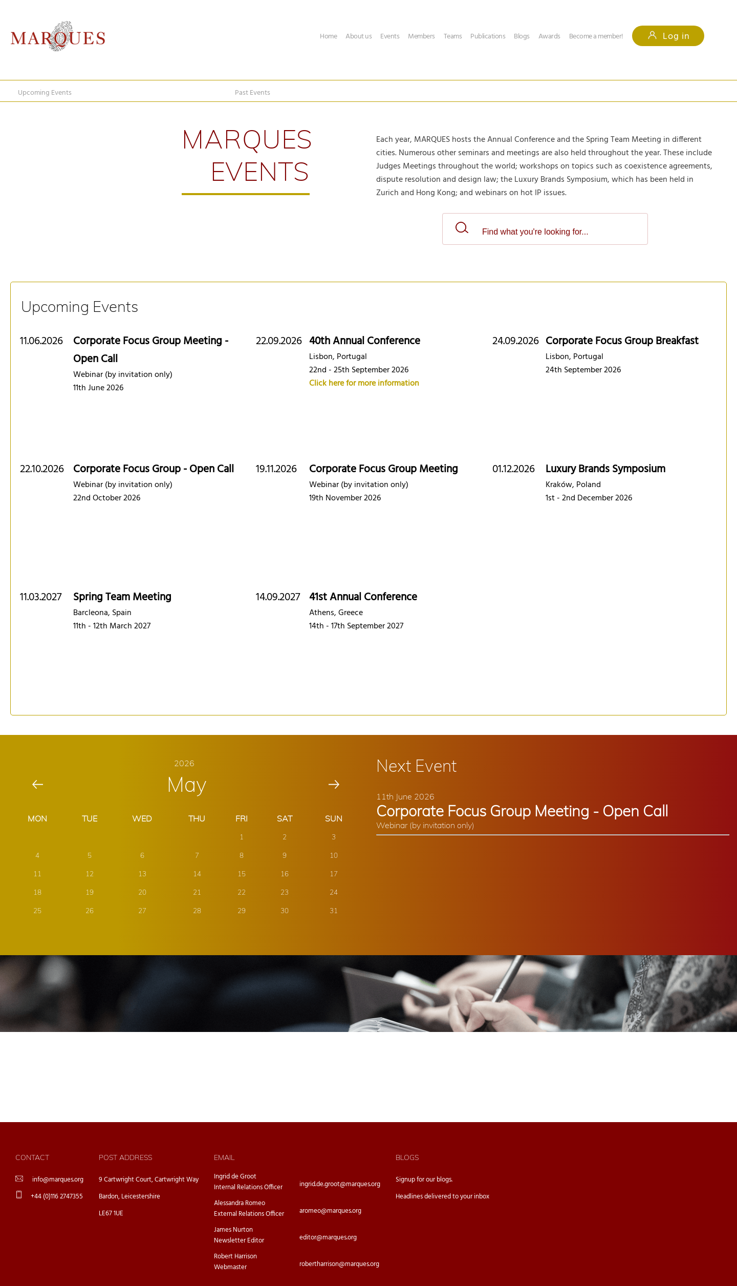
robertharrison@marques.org (339, 1264)
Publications (487, 37)
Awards (549, 37)
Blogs (522, 37)
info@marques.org (57, 1179)
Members (421, 37)
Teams (453, 37)
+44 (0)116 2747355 (57, 1196)
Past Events (252, 93)
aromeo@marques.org (330, 1211)
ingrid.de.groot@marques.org (339, 1184)
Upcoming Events (45, 93)
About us (358, 37)
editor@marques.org (328, 1237)
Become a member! (596, 37)
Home (328, 37)
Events (389, 37)
